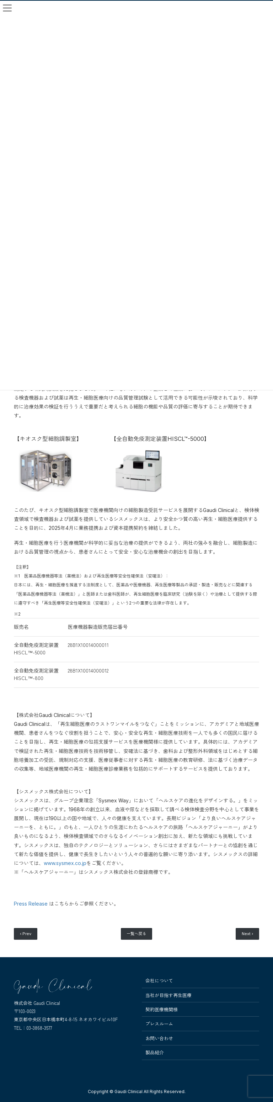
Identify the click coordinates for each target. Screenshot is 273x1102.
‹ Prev (25, 934)
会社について (159, 981)
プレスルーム (159, 1024)
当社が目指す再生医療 (168, 995)
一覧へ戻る (136, 934)
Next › (247, 934)
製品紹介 (154, 1052)
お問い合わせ (159, 1038)
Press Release (31, 904)
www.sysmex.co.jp (65, 863)
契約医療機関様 (161, 1009)
